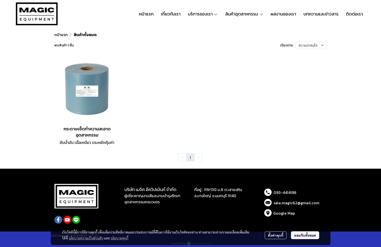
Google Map (284, 213)
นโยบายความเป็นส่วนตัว (86, 238)
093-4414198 (285, 192)
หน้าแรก (61, 35)
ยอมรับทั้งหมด (305, 235)
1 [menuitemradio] (190, 157)
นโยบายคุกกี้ (119, 238)
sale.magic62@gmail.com (296, 203)
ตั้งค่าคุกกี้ (275, 235)
